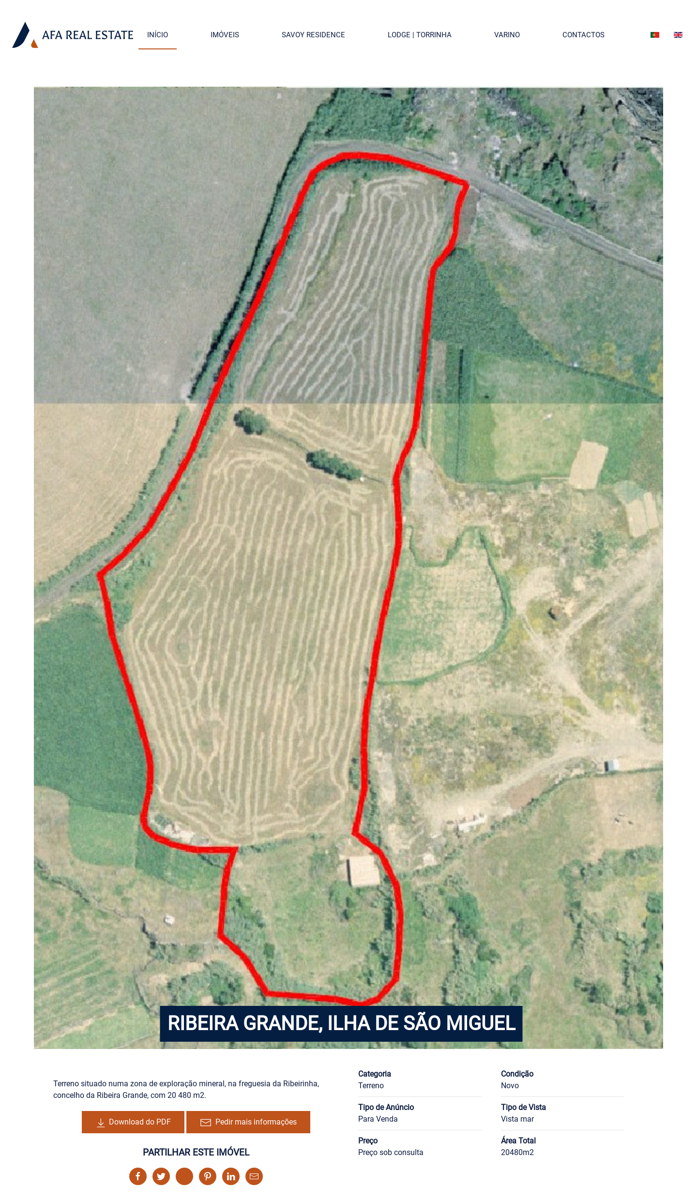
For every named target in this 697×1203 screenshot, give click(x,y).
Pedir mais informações (248, 1122)
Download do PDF (133, 1122)
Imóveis (225, 35)
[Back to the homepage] (72, 34)
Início (157, 35)
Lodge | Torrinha (420, 35)
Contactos (583, 35)
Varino (507, 35)
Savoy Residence (313, 35)
